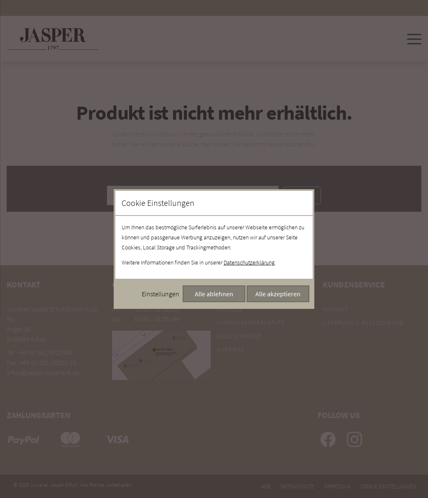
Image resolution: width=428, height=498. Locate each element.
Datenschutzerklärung (249, 262)
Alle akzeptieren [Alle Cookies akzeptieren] (278, 294)
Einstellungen (160, 294)
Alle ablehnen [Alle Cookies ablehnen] (214, 294)
